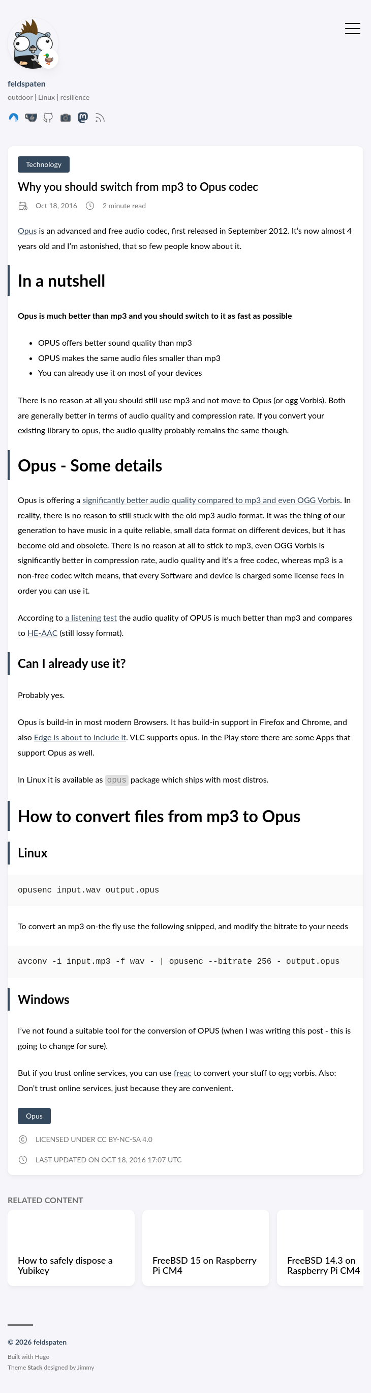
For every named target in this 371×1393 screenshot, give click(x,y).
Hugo (42, 1356)
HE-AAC (42, 632)
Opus (27, 230)
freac (183, 1072)
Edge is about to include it (80, 737)
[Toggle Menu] (352, 27)
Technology (43, 164)
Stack (34, 1367)
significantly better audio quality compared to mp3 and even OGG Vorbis (211, 500)
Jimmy (86, 1367)
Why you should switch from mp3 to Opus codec (138, 186)
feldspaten (27, 83)
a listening (83, 617)
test (110, 617)
